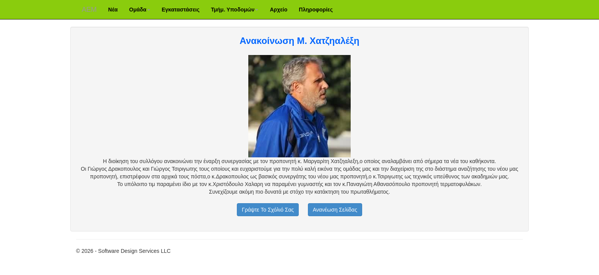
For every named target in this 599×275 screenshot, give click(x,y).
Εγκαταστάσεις (180, 9)
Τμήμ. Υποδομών (234, 9)
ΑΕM (89, 9)
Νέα (113, 9)
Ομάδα (139, 9)
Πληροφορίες (316, 9)
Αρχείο (278, 9)
